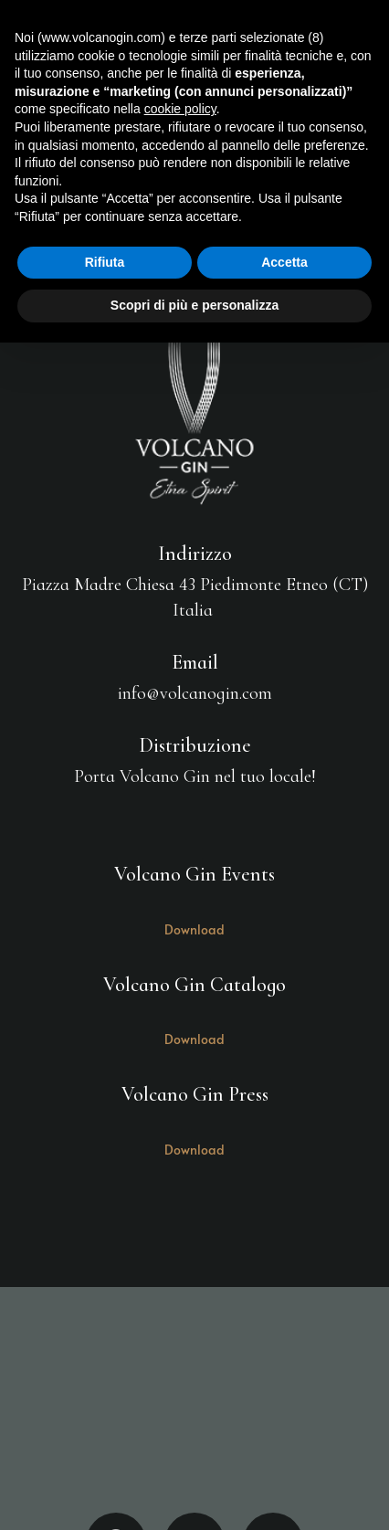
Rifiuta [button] (105, 262)
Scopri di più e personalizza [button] (194, 305)
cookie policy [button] (180, 108)
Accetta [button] (284, 262)
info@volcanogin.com (195, 693)
